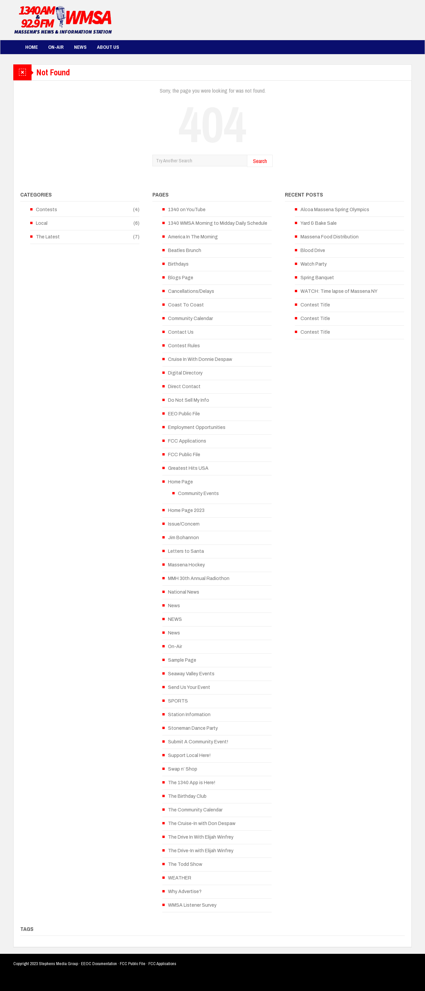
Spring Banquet (317, 277)
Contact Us (181, 332)
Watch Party (313, 264)
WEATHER (179, 877)
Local (41, 223)
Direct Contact (184, 386)
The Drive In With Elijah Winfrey (200, 837)
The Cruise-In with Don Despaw (201, 823)
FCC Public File (184, 454)
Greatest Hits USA (188, 468)
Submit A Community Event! (198, 741)
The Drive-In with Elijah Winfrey (200, 850)
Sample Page (182, 660)
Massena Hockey (186, 564)
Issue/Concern (184, 524)
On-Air (56, 46)
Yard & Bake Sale (318, 223)
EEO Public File (184, 413)
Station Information (189, 714)
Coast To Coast (186, 304)
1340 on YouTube (187, 209)
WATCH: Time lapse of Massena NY (339, 291)
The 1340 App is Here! (191, 782)
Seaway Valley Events (191, 673)
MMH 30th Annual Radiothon (198, 578)
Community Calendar (190, 318)
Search (260, 161)
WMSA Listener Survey (192, 905)
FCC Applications (187, 441)
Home (31, 46)
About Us (108, 46)
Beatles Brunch (184, 250)
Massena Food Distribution (329, 236)
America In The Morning (193, 236)
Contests (46, 209)
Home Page (180, 481)
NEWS (175, 619)
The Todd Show (185, 864)
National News (183, 592)
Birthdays (178, 264)
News (80, 46)
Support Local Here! (189, 755)
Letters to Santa (186, 551)
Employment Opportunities (196, 427)
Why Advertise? (185, 891)
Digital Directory (185, 373)
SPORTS (178, 701)
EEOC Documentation (99, 963)
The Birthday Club (187, 796)
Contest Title (315, 304)
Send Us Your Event (189, 687)
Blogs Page (180, 277)
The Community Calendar (195, 809)
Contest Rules (184, 345)
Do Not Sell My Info (188, 400)
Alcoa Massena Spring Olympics (334, 209)
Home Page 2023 (186, 510)
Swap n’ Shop (182, 769)
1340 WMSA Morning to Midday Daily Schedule (217, 223)
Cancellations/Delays (191, 291)
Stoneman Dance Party (193, 728)
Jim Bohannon (183, 537)
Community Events (198, 493)
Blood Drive (312, 250)
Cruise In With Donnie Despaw (200, 359)
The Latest (48, 236)
